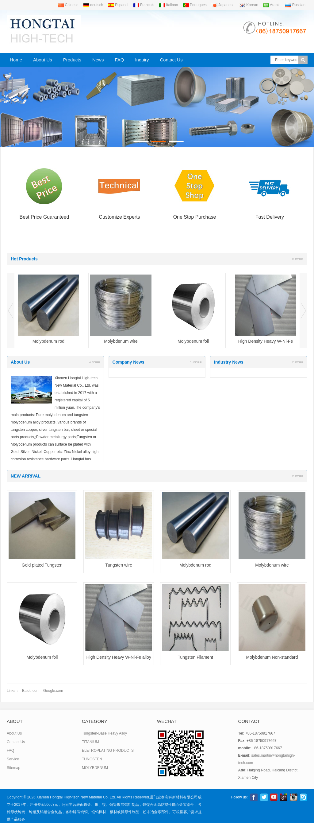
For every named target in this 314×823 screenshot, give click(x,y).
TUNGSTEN (92, 759)
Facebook (254, 797)
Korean (248, 5)
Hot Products (24, 258)
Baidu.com (31, 690)
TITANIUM (90, 742)
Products (72, 59)
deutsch (93, 5)
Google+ (283, 797)
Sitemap (13, 768)
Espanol (118, 5)
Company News (128, 362)
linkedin (293, 797)
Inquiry (142, 59)
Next (303, 310)
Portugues (195, 5)
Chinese (68, 5)
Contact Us (171, 59)
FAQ (119, 59)
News (98, 59)
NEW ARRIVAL (25, 476)
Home (16, 59)
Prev (10, 310)
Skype (303, 797)
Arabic (271, 5)
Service (13, 759)
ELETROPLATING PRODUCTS (108, 750)
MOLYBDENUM (95, 768)
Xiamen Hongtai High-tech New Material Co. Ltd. (76, 797)
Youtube (274, 797)
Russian (295, 5)
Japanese (222, 5)
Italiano (168, 5)
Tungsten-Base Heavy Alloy (104, 733)
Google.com (53, 690)
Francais (143, 5)
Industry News (228, 362)
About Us (42, 59)
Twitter (264, 797)
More (297, 259)
